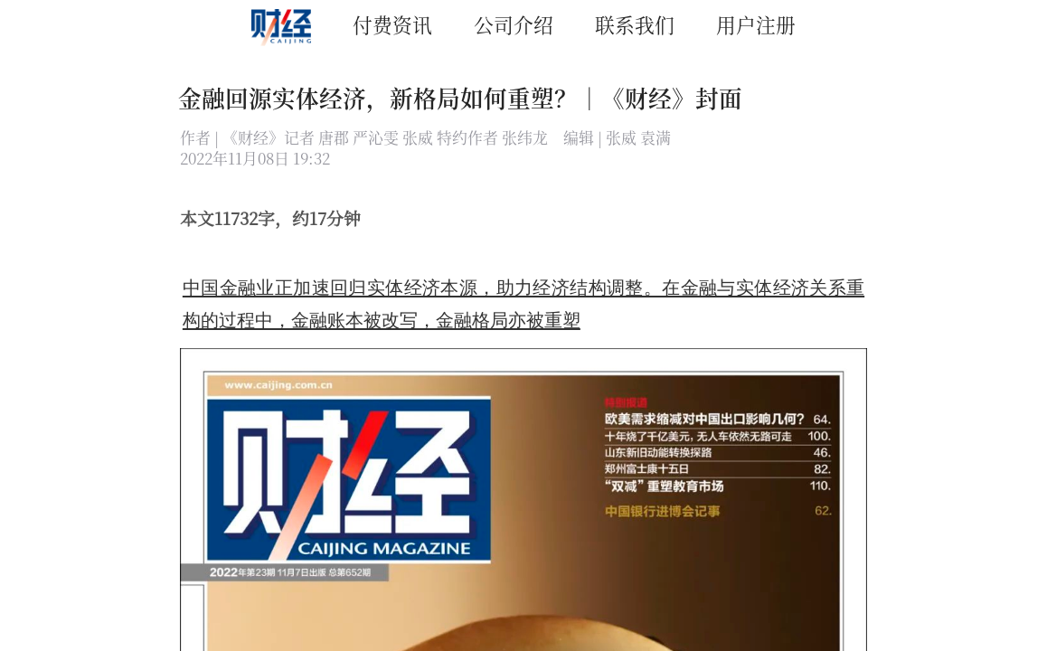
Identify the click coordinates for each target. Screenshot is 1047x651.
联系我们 (634, 24)
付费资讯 (392, 24)
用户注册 (756, 24)
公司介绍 (513, 24)
